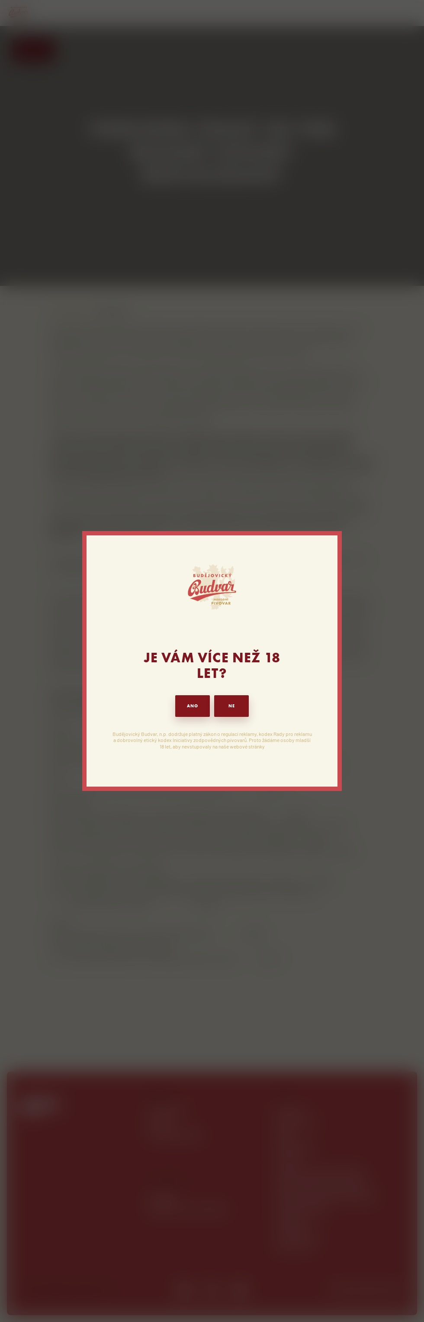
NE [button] (231, 706)
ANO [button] (192, 706)
